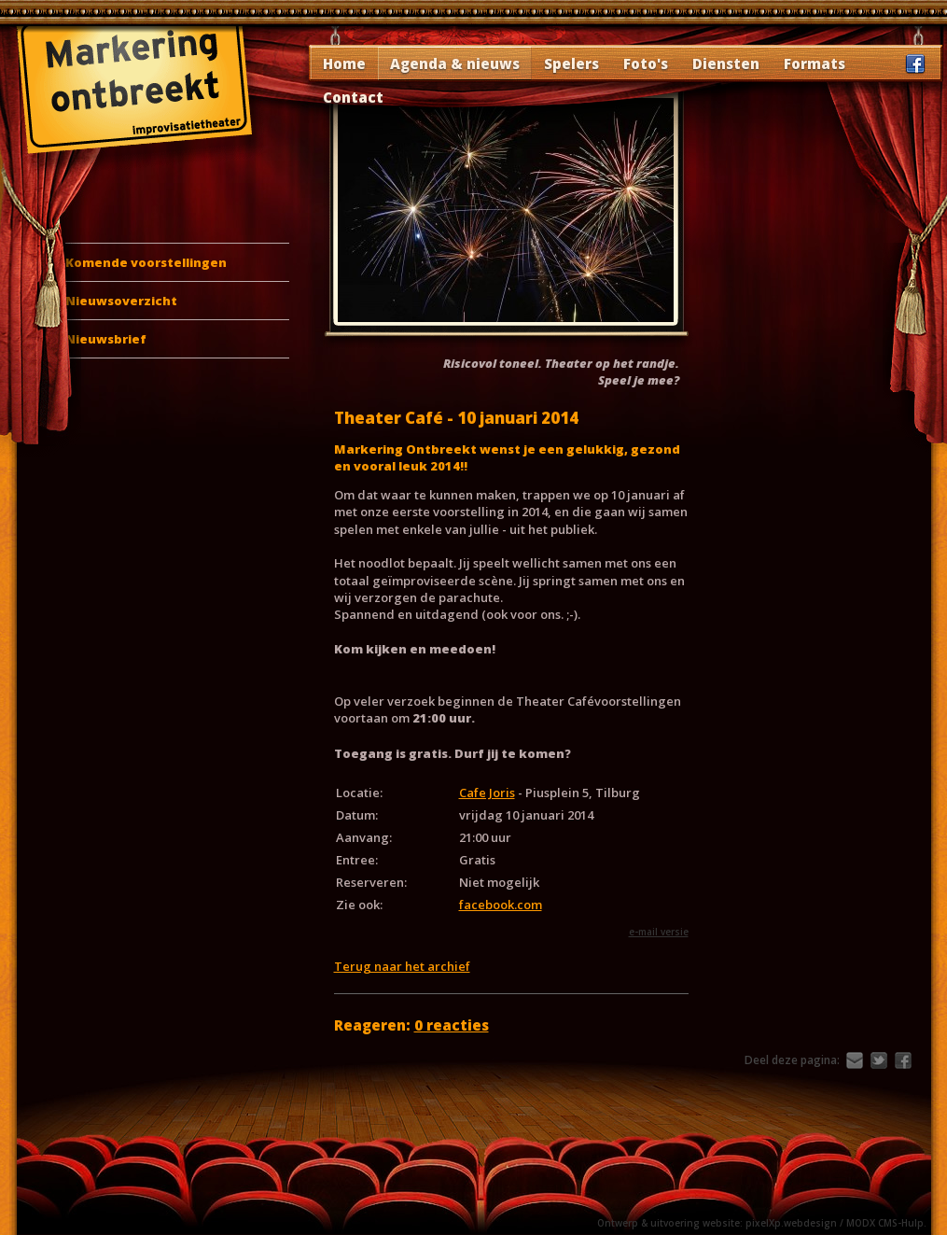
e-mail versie (659, 931)
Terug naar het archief (402, 966)
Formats (814, 63)
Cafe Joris (487, 792)
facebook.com (500, 904)
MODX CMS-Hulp (885, 1222)
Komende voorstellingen (146, 262)
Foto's (645, 63)
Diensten (725, 63)
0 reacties (451, 1025)
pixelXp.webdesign (791, 1222)
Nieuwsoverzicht (121, 300)
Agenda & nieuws (455, 63)
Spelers (571, 63)
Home (344, 63)
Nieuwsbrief (105, 338)
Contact (353, 97)
